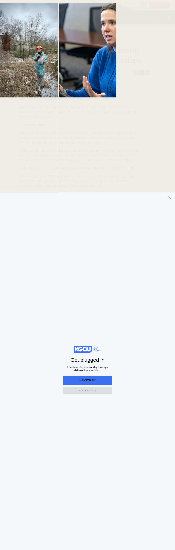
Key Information (70, 484)
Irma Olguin (27, 133)
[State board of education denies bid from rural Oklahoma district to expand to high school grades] (26, 395)
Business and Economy (103, 410)
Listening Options (108, 484)
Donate (160, 5)
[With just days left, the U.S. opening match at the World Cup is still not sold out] (149, 395)
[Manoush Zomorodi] (11, 240)
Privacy (103, 476)
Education (13, 410)
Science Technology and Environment (30, 38)
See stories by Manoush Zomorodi (48, 254)
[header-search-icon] (143, 5)
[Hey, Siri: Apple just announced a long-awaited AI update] (108, 395)
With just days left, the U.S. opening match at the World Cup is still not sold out (148, 424)
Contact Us (141, 484)
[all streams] (170, 17)
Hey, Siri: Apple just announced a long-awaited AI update (107, 419)
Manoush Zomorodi (30, 70)
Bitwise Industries (91, 133)
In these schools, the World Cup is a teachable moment (65, 395)
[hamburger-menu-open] (8, 5)
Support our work (144, 476)
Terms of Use (69, 476)
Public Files (68, 492)
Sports (134, 410)
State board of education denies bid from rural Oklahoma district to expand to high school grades (25, 426)
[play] (9, 18)
